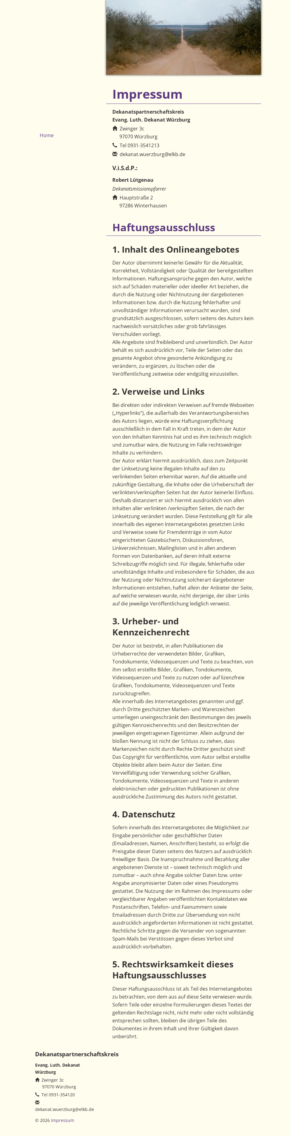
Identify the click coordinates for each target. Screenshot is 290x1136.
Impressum (62, 1120)
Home (47, 135)
